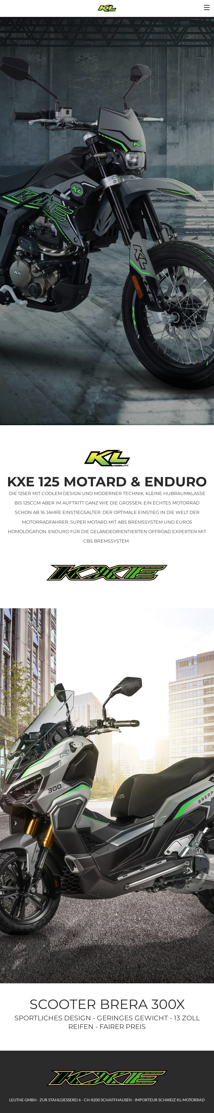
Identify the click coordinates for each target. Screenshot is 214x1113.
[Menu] (207, 7)
